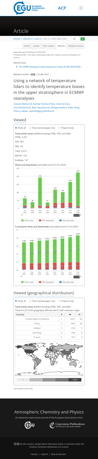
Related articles (76, 46)
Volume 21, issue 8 (32, 39)
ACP (62, 8)
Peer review (48, 46)
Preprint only (66, 127)
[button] (74, 39)
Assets (36, 46)
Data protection (58, 454)
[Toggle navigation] (81, 8)
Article (27, 46)
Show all (20, 127)
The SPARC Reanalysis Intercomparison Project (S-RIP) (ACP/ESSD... (50, 66)
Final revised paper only (42, 127)
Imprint (44, 454)
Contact (34, 454)
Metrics (61, 46)
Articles (17, 39)
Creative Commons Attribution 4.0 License (48, 447)
